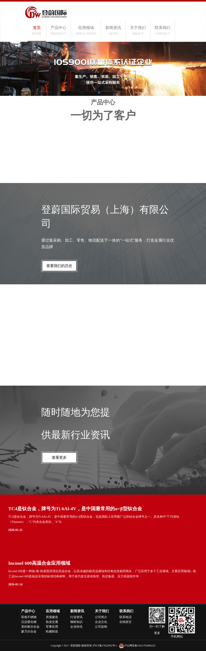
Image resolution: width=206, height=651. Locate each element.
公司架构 (101, 626)
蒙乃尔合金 (28, 631)
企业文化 (101, 622)
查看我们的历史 (59, 266)
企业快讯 (76, 626)
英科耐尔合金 (30, 626)
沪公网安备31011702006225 (140, 645)
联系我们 (162, 30)
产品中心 (58, 30)
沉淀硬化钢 (28, 622)
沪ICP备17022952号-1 (105, 645)
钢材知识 (76, 622)
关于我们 (138, 30)
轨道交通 (52, 622)
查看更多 (59, 458)
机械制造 (52, 631)
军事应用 (52, 626)
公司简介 (101, 617)
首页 (37, 30)
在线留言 (125, 622)
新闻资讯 (113, 30)
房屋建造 (52, 617)
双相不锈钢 (28, 617)
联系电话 (125, 617)
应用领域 (85, 30)
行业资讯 (76, 617)
